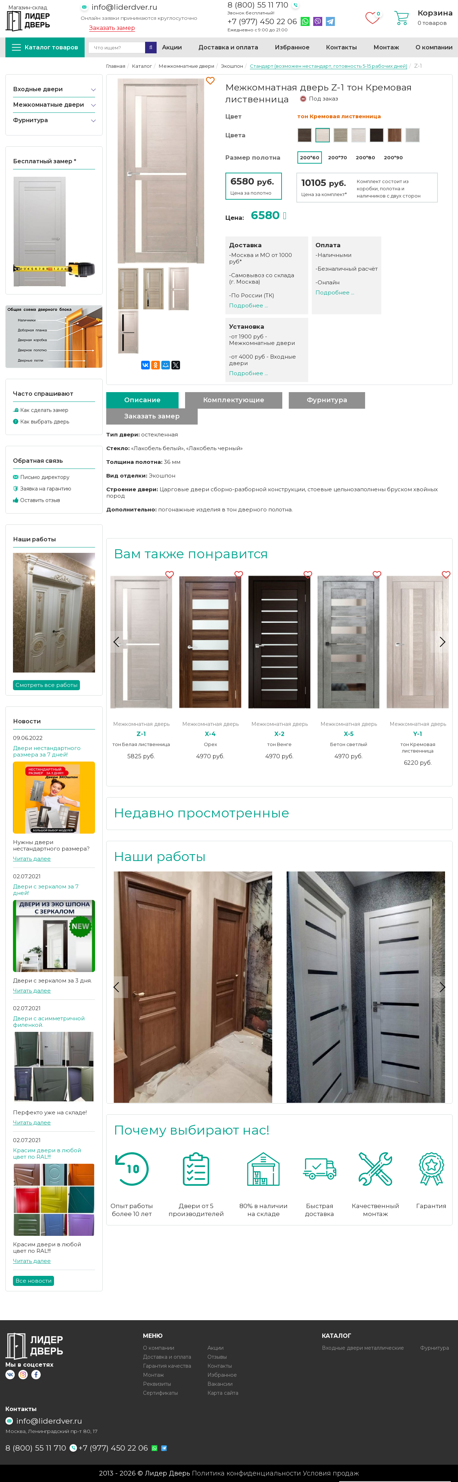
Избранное (292, 47)
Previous (117, 642)
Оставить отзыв (40, 500)
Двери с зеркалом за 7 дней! (45, 889)
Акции (172, 47)
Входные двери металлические (363, 1348)
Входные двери (38, 89)
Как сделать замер (44, 410)
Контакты (341, 47)
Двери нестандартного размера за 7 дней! (47, 751)
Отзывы (217, 1357)
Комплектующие (233, 400)
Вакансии (220, 1384)
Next (441, 642)
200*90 (393, 157)
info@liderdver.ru (124, 7)
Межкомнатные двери (48, 104)
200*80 (365, 157)
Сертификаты (160, 1393)
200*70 (337, 157)
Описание (142, 400)
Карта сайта (222, 1393)
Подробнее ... (248, 305)
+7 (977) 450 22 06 (262, 21)
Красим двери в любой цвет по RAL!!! (47, 1153)
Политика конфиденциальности (246, 1473)
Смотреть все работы (46, 685)
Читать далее (32, 858)
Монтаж (386, 47)
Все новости (33, 1280)
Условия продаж (331, 1473)
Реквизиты (157, 1384)
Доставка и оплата (228, 47)
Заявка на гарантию (45, 488)
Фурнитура (30, 120)
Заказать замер (112, 28)
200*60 (309, 157)
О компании (434, 47)
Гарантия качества (167, 1366)
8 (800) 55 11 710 (258, 4)
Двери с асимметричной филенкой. (49, 1021)
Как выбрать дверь (44, 421)
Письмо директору (44, 477)
